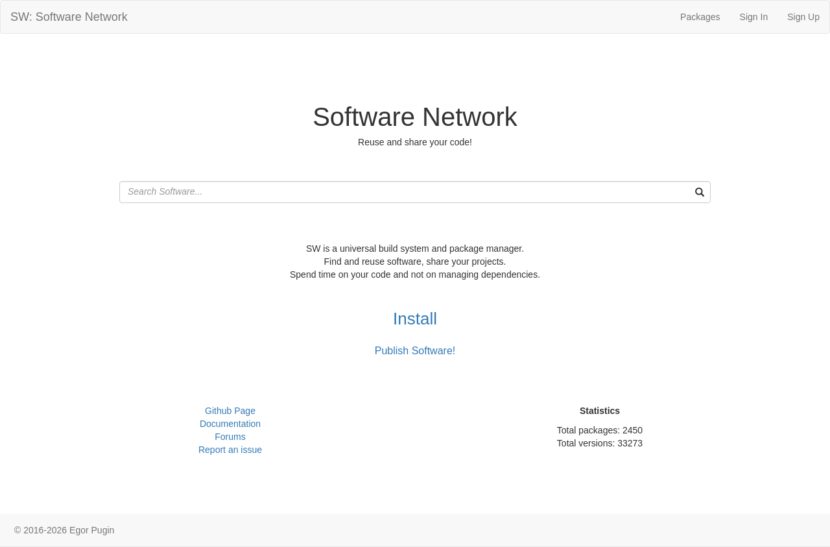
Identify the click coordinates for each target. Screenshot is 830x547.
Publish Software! (415, 350)
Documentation (230, 424)
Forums (230, 437)
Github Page (230, 411)
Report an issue (230, 449)
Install (415, 318)
